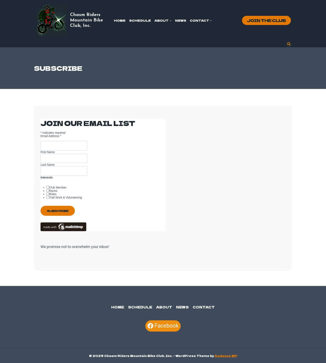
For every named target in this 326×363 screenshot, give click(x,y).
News (180, 20)
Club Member (58, 187)
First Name (48, 152)
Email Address (51, 136)
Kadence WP (226, 356)
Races (53, 190)
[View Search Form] (289, 44)
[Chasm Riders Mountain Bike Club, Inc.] (72, 20)
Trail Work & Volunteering (65, 197)
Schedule (140, 20)
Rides (53, 194)
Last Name (48, 164)
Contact (204, 306)
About (164, 306)
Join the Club (266, 20)
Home (120, 20)
